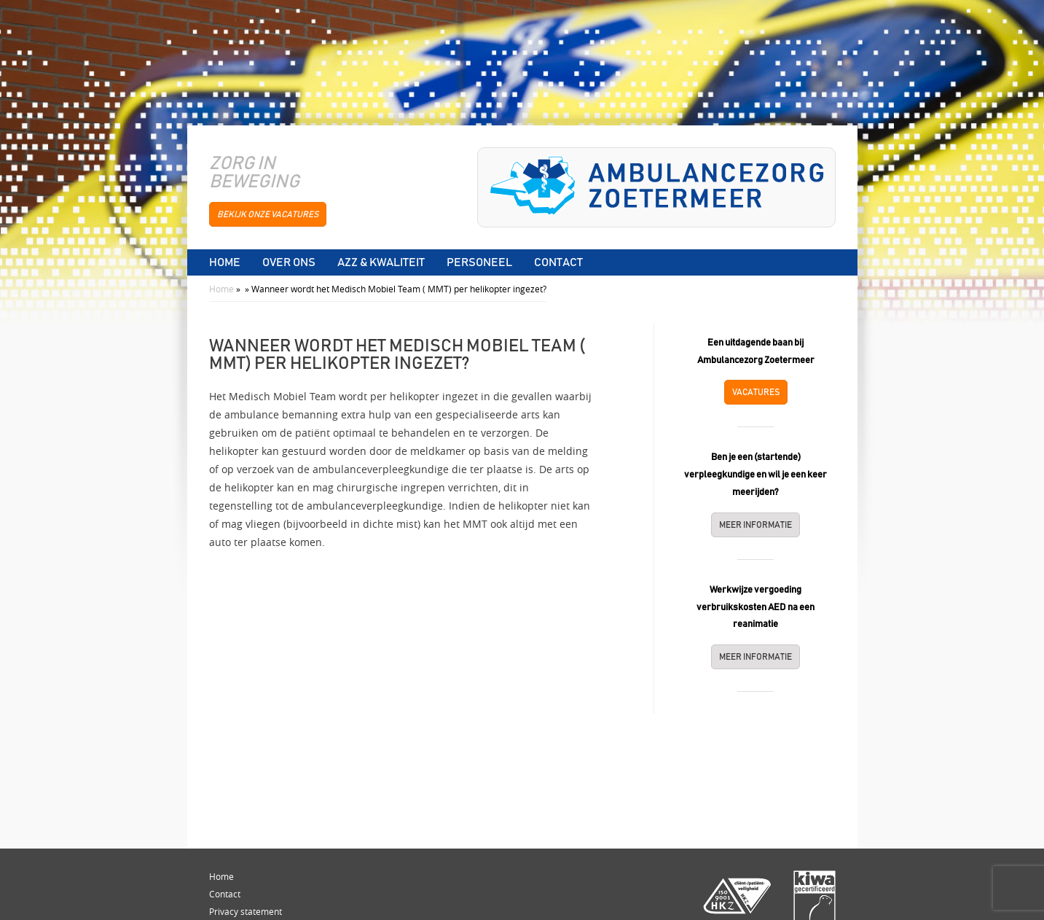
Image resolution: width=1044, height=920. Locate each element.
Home (224, 262)
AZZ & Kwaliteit (381, 262)
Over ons (288, 262)
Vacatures (756, 392)
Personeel (479, 262)
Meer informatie (755, 525)
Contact (558, 262)
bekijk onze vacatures (267, 214)
